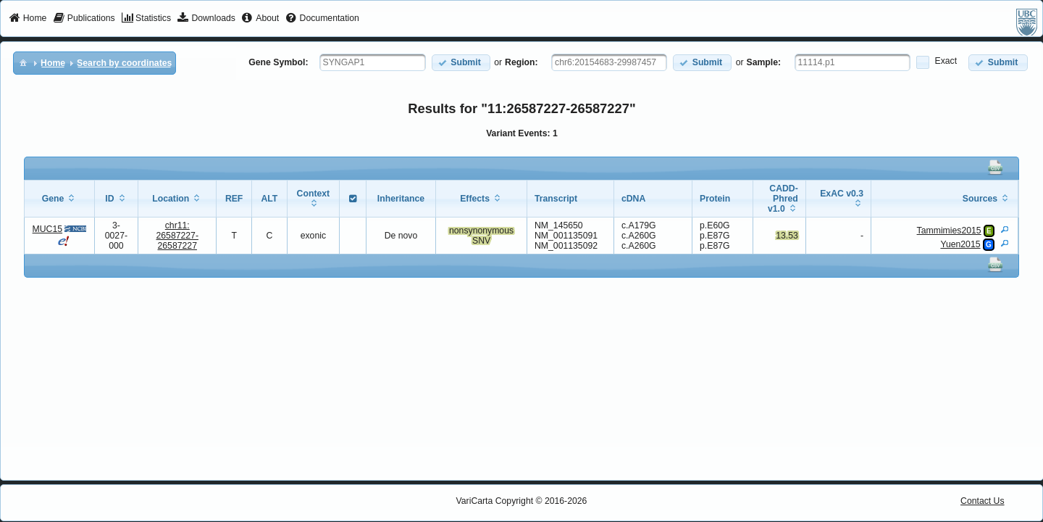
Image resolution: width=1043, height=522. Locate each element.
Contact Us (982, 501)
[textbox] (372, 62)
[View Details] (1004, 229)
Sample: (764, 62)
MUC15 (47, 229)
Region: (521, 62)
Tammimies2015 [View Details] (949, 230)
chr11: (177, 235)
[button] (461, 62)
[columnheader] (59, 199)
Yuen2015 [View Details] (960, 244)
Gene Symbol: (278, 62)
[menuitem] (28, 19)
